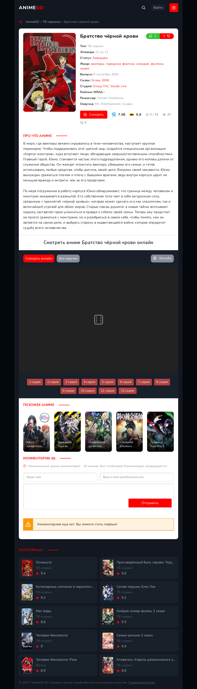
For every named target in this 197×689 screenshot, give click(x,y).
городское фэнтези (120, 64)
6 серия (126, 382)
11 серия (107, 391)
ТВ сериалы (51, 22)
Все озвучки (68, 258)
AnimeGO (32, 22)
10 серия (87, 391)
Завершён (100, 58)
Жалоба (162, 258)
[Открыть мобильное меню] (173, 7)
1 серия (35, 382)
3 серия (71, 382)
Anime (31, 7)
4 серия (89, 382)
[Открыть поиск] (143, 7)
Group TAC (101, 86)
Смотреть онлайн (38, 258)
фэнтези (157, 64)
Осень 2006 (100, 80)
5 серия (107, 382)
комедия (142, 64)
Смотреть (96, 114)
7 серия (144, 382)
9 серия (68, 391)
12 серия (127, 391)
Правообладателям (141, 683)
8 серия (162, 382)
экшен (85, 68)
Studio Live (119, 86)
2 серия (53, 382)
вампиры (97, 64)
